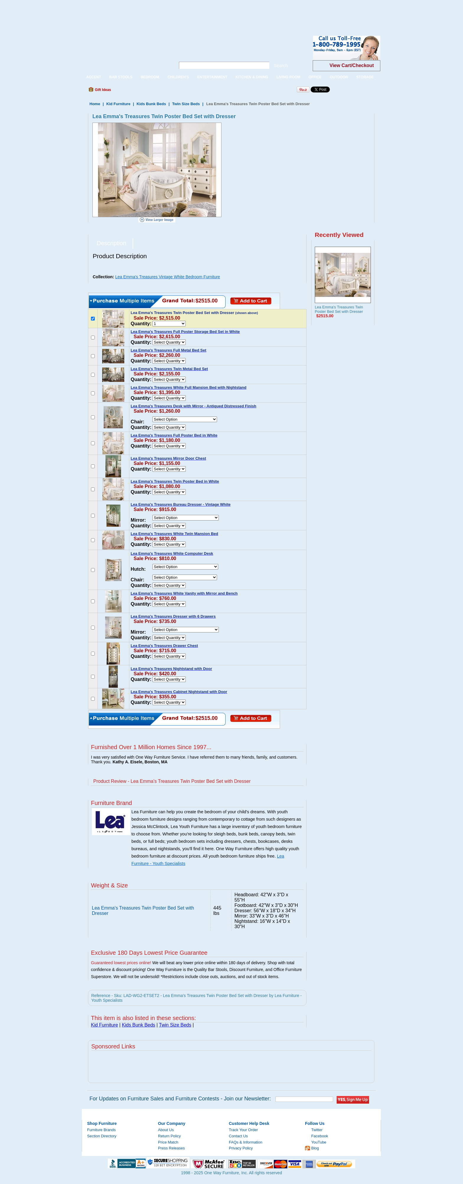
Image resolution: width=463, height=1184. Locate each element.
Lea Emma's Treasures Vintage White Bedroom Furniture (167, 276)
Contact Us (238, 1136)
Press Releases (171, 1148)
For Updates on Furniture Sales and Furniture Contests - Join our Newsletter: (180, 1099)
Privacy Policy (241, 1148)
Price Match (168, 1142)
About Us (166, 1130)
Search (281, 65)
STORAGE (365, 77)
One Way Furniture (126, 52)
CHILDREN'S (178, 77)
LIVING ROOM (288, 77)
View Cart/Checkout (352, 65)
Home (94, 104)
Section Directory (101, 1136)
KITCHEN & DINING (252, 77)
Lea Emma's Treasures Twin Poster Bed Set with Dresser (339, 309)
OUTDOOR (339, 77)
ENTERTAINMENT (212, 77)
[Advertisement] (107, 13)
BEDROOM (150, 77)
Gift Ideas (102, 90)
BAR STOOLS (120, 77)
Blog (315, 1148)
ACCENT (93, 77)
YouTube (318, 1142)
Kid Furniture (118, 104)
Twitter (316, 1130)
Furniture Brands (101, 1130)
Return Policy (169, 1136)
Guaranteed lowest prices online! (121, 962)
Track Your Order (243, 1130)
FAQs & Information (245, 1142)
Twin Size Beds (186, 104)
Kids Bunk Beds (151, 104)
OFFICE (315, 77)
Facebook (319, 1136)
